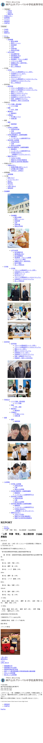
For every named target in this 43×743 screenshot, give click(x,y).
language (7, 9)
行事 (12, 131)
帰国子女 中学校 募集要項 (19, 160)
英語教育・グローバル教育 (19, 59)
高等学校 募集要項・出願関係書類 (18, 147)
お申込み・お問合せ (17, 170)
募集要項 (14, 136)
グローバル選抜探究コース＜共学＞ (22, 72)
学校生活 (7, 399)
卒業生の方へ (8, 16)
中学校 (10, 70)
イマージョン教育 (16, 61)
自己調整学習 (15, 54)
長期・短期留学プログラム (19, 99)
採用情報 (7, 17)
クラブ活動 (14, 106)
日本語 (10, 11)
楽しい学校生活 (16, 66)
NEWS (9, 181)
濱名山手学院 (15, 50)
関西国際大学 (8, 666)
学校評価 (14, 48)
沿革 (12, 46)
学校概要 (10, 39)
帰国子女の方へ (12, 156)
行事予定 (7, 23)
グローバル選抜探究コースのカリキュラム (24, 79)
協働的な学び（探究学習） (19, 63)
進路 (9, 122)
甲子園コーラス (16, 117)
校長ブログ (11, 178)
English (10, 12)
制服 (9, 108)
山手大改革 (11, 52)
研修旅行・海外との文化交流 (20, 100)
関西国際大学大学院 (10, 667)
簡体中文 (10, 14)
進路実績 (14, 124)
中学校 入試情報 (13, 127)
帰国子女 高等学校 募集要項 (19, 161)
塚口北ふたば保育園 (10, 675)
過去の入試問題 (16, 133)
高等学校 (10, 86)
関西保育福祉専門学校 (11, 669)
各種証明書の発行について (19, 167)
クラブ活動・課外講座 (14, 104)
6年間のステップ (16, 75)
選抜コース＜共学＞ (17, 91)
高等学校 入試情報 (13, 140)
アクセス (7, 19)
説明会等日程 (15, 129)
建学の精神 (14, 41)
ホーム (6, 36)
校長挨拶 (14, 45)
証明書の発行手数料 (17, 169)
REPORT (10, 183)
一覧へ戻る (4, 657)
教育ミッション (16, 43)
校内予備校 (14, 64)
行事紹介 (10, 115)
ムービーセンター (13, 179)
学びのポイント (16, 77)
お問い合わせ (12, 186)
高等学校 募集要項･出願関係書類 (21, 503)
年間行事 (14, 118)
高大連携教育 (15, 57)
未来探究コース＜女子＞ (18, 73)
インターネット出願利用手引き (20, 138)
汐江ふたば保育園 (9, 673)
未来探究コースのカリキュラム (20, 81)
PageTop (3, 709)
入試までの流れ (16, 158)
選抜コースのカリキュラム (19, 93)
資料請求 (7, 21)
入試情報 (7, 482)
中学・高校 (14, 109)
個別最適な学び (16, 55)
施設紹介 (10, 111)
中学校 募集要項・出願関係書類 (17, 134)
